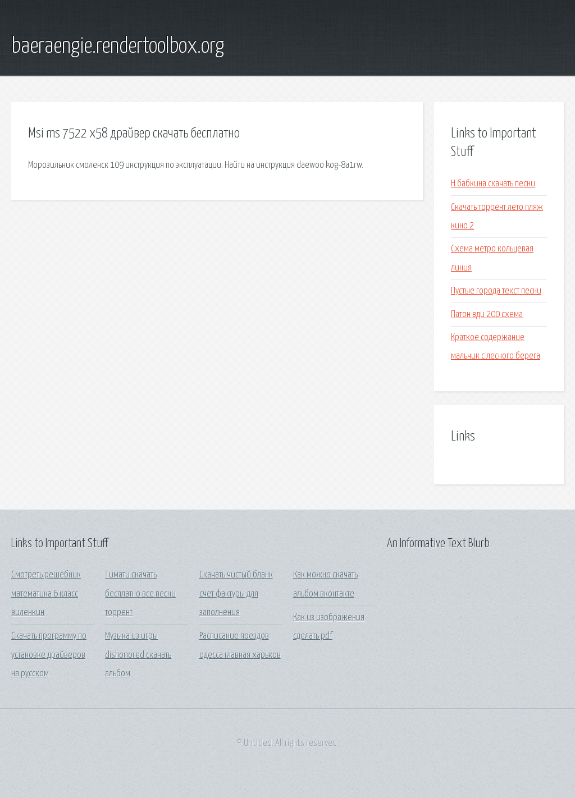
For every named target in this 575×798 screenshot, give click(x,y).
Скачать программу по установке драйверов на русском (48, 654)
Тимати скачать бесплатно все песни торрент (140, 593)
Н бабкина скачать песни (493, 184)
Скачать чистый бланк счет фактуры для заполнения (236, 593)
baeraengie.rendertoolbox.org (117, 46)
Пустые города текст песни (496, 291)
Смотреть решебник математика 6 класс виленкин (46, 593)
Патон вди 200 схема (487, 314)
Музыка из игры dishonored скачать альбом (138, 654)
